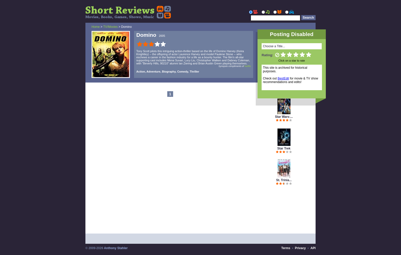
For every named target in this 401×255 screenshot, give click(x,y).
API (313, 248)
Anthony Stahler (116, 248)
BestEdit (283, 78)
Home (96, 27)
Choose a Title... (274, 46)
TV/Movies (110, 27)
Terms (285, 248)
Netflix (247, 66)
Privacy (300, 248)
